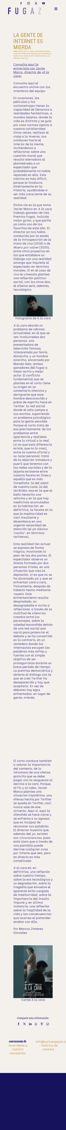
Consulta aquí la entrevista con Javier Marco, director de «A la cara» (31, 70)
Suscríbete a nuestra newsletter (18, 1049)
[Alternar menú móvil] (56, 9)
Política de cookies (49, 1047)
